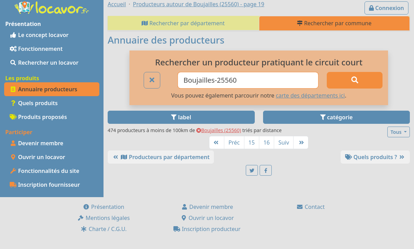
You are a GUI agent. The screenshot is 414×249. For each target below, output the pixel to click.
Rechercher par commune (334, 23)
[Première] (216, 142)
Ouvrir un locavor (37, 157)
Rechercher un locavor (44, 62)
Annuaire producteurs (43, 89)
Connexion (386, 8)
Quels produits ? (375, 157)
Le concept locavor (39, 35)
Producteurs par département (160, 157)
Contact (310, 207)
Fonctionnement (36, 49)
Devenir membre (36, 143)
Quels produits (34, 103)
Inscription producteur (207, 229)
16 (266, 142)
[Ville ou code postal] (248, 80)
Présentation (103, 207)
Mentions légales (103, 218)
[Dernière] (300, 142)
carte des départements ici (310, 95)
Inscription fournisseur (45, 184)
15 (252, 142)
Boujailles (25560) (218, 130)
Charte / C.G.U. (103, 229)
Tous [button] (396, 132)
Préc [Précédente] (234, 142)
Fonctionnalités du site (44, 171)
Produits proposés (38, 117)
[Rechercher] (354, 80)
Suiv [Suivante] (283, 142)
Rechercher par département (183, 23)
